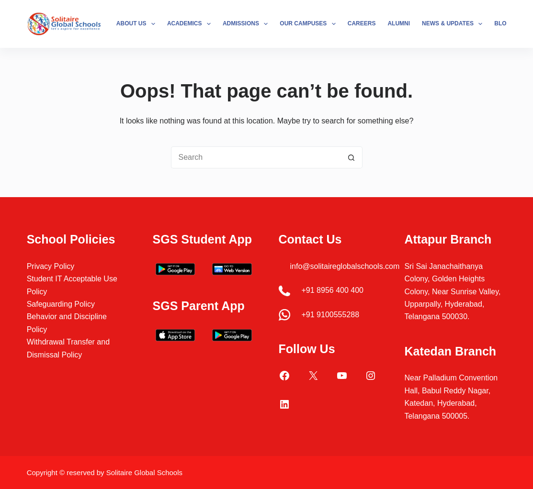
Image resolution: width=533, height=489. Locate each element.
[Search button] (351, 157)
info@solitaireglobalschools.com (345, 266)
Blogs (504, 23)
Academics (191, 24)
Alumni (398, 23)
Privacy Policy (51, 266)
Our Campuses (309, 24)
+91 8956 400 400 (332, 290)
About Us (137, 24)
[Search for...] (255, 157)
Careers (362, 23)
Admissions (247, 24)
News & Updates (454, 24)
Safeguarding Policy (61, 304)
